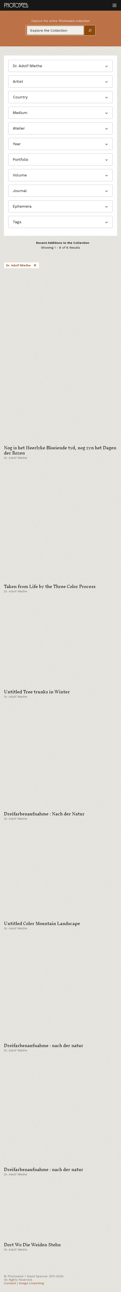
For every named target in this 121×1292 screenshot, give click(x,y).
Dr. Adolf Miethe (21, 265)
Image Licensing (31, 1283)
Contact (10, 1283)
